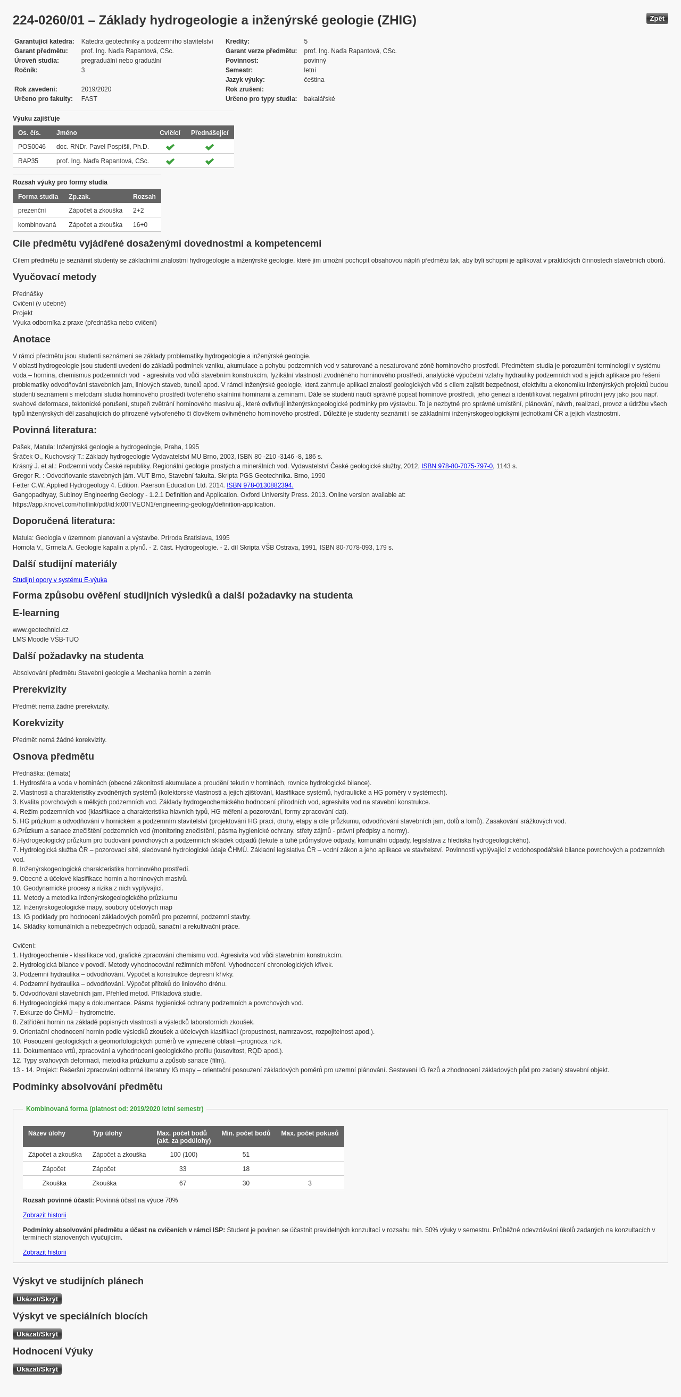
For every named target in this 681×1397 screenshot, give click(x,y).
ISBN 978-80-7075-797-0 (457, 466)
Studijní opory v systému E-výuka (60, 580)
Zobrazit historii (44, 1215)
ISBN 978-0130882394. (260, 485)
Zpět (657, 18)
